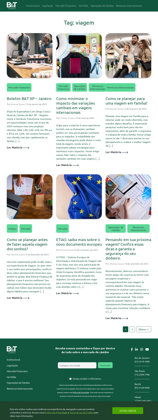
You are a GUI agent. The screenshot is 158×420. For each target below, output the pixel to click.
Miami (138, 397)
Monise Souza (17, 104)
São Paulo (140, 370)
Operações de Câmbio (79, 87)
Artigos (12, 228)
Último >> (143, 329)
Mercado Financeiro (19, 87)
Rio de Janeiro (142, 357)
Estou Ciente (128, 410)
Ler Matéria (18, 147)
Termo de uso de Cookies (82, 412)
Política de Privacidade (81, 392)
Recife (138, 384)
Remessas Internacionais (97, 87)
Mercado (26, 228)
